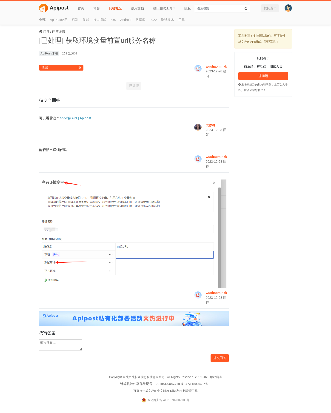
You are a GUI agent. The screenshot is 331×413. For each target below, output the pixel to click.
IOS (113, 20)
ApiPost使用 (58, 20)
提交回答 (219, 358)
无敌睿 (210, 125)
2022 (153, 20)
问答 (46, 31)
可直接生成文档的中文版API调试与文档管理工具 (165, 391)
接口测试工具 (162, 8)
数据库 (140, 20)
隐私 (187, 8)
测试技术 (167, 20)
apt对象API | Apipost (75, 118)
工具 (181, 20)
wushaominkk (216, 66)
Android (125, 20)
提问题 (269, 8)
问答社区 (115, 8)
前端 (86, 20)
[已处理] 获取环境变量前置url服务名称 (97, 40)
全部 (42, 20)
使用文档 (137, 8)
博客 (96, 8)
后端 (75, 20)
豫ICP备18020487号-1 (196, 384)
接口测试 (99, 20)
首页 (81, 8)
